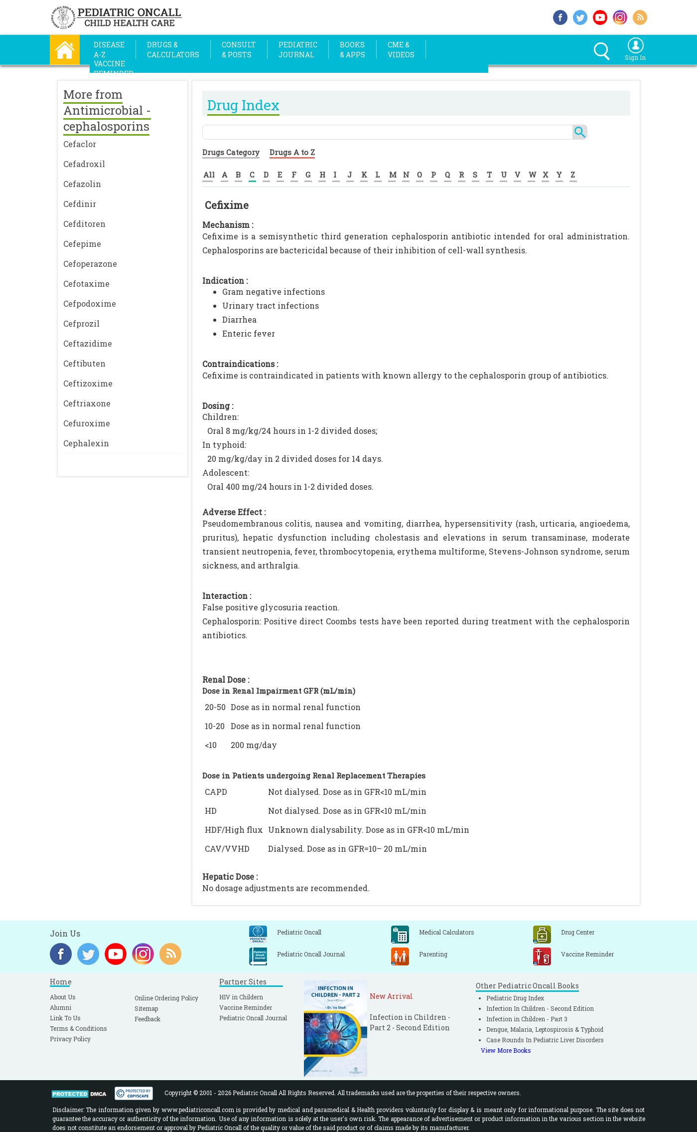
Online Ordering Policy (166, 998)
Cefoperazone (90, 263)
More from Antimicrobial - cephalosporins (107, 110)
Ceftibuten (84, 363)
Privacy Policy (70, 1039)
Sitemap (146, 1008)
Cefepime (82, 243)
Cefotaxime (86, 283)
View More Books (506, 1050)
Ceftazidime (87, 343)
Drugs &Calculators (173, 49)
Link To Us (65, 1018)
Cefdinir (79, 203)
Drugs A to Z (292, 152)
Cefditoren (84, 223)
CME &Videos (401, 49)
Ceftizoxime (88, 383)
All (209, 175)
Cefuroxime (86, 423)
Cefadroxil (84, 164)
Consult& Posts (239, 49)
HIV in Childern (241, 997)
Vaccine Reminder (245, 1007)
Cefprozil (81, 323)
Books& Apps (352, 49)
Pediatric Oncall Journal (253, 1018)
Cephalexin (86, 443)
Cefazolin (82, 184)
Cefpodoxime (89, 303)
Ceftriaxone (87, 403)
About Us (63, 997)
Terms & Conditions (78, 1028)
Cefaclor (79, 144)
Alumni (60, 1007)
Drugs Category (231, 152)
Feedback (147, 1019)
